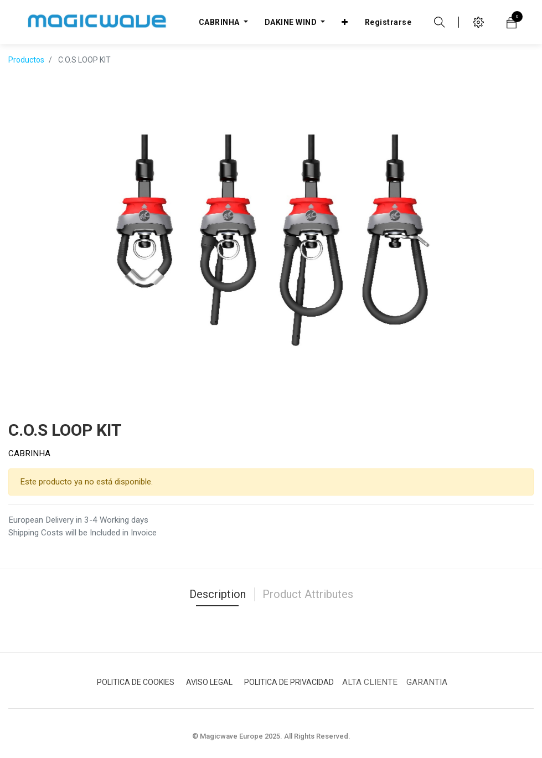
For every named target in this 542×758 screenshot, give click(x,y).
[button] (345, 22)
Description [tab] (217, 594)
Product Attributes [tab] (307, 594)
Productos (26, 59)
